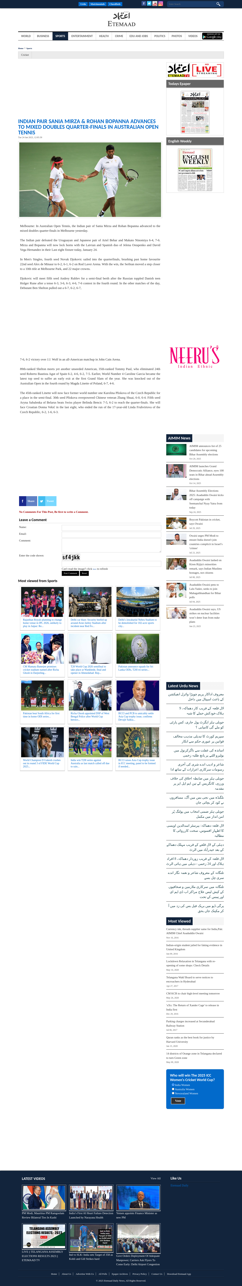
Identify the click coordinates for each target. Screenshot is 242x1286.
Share (30, 501)
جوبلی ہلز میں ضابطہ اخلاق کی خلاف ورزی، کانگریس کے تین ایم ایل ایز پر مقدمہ (197, 783)
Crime (119, 36)
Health (104, 36)
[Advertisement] (48, 19)
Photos (177, 36)
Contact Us (156, 1274)
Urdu (83, 4)
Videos (193, 36)
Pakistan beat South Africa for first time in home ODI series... (41, 715)
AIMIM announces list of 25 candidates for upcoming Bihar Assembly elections (205, 450)
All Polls (103, 1274)
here (94, 569)
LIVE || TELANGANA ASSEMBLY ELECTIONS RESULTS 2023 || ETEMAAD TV (42, 1256)
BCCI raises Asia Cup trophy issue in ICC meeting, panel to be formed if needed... (137, 763)
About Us (66, 1274)
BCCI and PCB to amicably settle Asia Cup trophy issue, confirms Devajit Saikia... (136, 716)
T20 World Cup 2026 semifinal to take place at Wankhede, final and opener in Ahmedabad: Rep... (88, 669)
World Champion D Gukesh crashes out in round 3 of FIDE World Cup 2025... (42, 763)
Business (43, 36)
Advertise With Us (85, 1274)
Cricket (25, 55)
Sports (60, 36)
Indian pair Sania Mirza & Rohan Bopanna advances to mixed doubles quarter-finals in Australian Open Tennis (88, 127)
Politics (159, 36)
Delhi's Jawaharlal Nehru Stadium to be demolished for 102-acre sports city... (137, 623)
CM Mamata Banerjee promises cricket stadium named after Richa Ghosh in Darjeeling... (41, 669)
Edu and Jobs (139, 36)
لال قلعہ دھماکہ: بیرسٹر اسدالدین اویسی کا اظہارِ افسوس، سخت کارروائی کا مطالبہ (195, 831)
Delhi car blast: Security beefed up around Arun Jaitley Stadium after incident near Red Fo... (89, 623)
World (26, 36)
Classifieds (114, 4)
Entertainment (82, 36)
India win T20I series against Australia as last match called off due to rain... (90, 763)
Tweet (50, 501)
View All (156, 1178)
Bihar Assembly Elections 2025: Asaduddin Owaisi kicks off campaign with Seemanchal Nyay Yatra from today (206, 499)
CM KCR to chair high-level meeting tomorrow (193, 993)
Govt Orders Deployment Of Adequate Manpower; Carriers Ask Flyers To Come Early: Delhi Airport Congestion (138, 1260)
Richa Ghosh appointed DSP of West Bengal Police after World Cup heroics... (90, 716)
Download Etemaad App (179, 1274)
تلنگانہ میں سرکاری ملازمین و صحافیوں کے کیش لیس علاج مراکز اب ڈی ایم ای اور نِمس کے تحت (196, 892)
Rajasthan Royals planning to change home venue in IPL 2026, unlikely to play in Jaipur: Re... (42, 623)
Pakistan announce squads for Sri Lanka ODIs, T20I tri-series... (135, 668)
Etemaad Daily (180, 1185)
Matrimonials (98, 4)
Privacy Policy (140, 1274)
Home (20, 48)
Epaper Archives (120, 1274)
